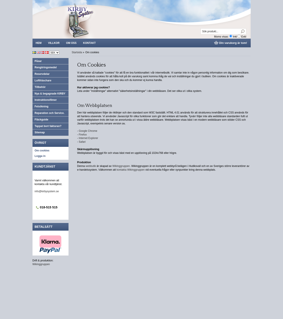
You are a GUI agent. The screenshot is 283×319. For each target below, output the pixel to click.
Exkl (243, 36)
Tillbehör (40, 87)
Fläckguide (41, 119)
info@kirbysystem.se (47, 191)
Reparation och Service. (50, 113)
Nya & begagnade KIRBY (50, 93)
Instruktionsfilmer (46, 99)
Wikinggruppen (41, 264)
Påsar (38, 61)
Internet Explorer (88, 138)
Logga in (40, 156)
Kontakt (89, 43)
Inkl (235, 36)
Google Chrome (88, 130)
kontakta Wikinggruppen (131, 169)
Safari (82, 141)
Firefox (83, 134)
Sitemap (40, 132)
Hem (39, 43)
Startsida (77, 52)
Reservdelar (42, 73)
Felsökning (41, 106)
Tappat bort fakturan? (48, 126)
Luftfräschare (43, 80)
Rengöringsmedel (46, 67)
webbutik (91, 166)
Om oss (71, 43)
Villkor (54, 43)
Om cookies (42, 150)
